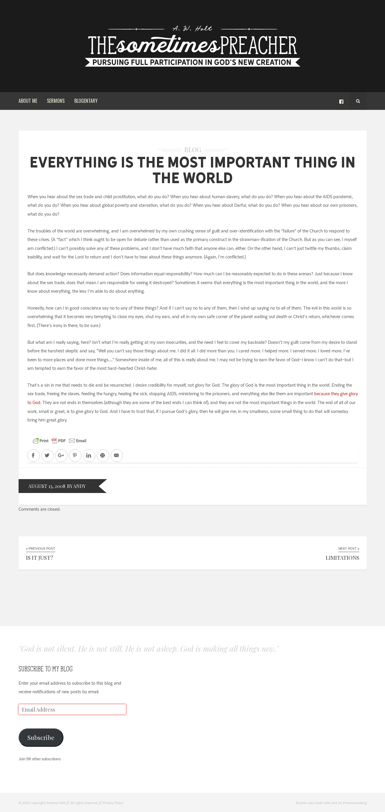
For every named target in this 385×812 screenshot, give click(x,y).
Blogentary (86, 100)
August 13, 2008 (46, 486)
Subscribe (40, 737)
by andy (76, 486)
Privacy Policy (113, 803)
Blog (192, 149)
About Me (28, 100)
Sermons (56, 100)
